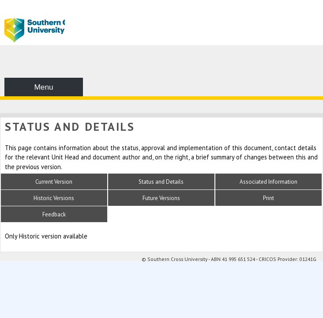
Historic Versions (54, 198)
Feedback (54, 214)
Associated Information (268, 182)
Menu (43, 87)
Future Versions (161, 198)
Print (268, 198)
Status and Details (161, 182)
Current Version (53, 182)
